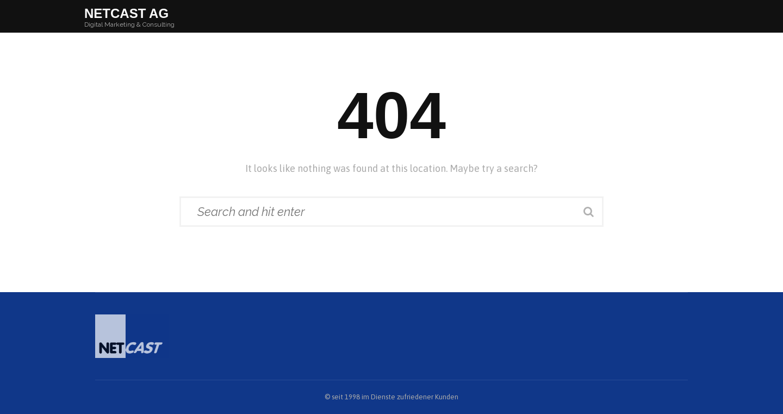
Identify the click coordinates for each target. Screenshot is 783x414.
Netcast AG (126, 13)
